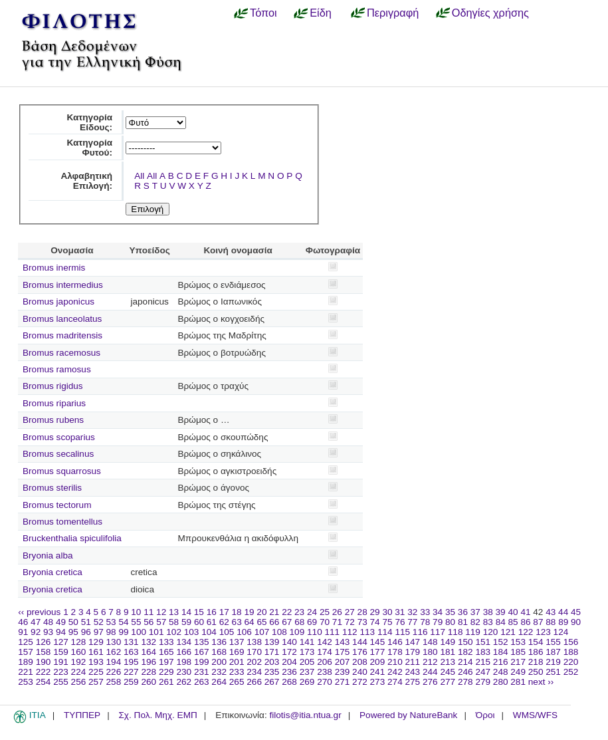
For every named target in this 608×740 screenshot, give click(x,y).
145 (377, 642)
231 (201, 672)
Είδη (321, 13)
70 (325, 622)
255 (60, 682)
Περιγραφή (393, 13)
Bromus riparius (54, 403)
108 (279, 632)
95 (73, 632)
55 (136, 622)
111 (332, 632)
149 (447, 642)
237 (307, 672)
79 (438, 622)
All (139, 176)
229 (166, 672)
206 (324, 662)
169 (237, 652)
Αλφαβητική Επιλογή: (86, 181)
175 (342, 652)
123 (543, 632)
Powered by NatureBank (408, 715)
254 (43, 682)
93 (48, 632)
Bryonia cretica (52, 572)
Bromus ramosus (57, 369)
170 (254, 652)
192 (78, 662)
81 (463, 622)
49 (61, 622)
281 (518, 682)
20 (261, 612)
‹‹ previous (39, 612)
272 (359, 682)
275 (413, 682)
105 (227, 632)
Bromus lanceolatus (62, 319)
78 (425, 622)
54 (123, 622)
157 (25, 652)
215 (482, 662)
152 (500, 642)
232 (219, 672)
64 (249, 622)
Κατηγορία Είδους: (89, 122)
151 (482, 642)
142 (324, 642)
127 (60, 642)
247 (482, 672)
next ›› (541, 682)
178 (395, 652)
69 (312, 622)
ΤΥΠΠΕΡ (82, 715)
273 (377, 682)
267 (272, 682)
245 (447, 672)
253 (25, 682)
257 (96, 682)
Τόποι (263, 13)
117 (437, 632)
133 (166, 642)
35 (450, 612)
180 (430, 652)
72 (350, 622)
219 (553, 662)
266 (254, 682)
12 (161, 612)
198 (183, 662)
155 (553, 642)
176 (359, 652)
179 (413, 652)
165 (166, 652)
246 (465, 672)
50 (73, 622)
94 (61, 632)
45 (576, 612)
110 (314, 632)
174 (324, 652)
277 (447, 682)
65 (261, 622)
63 (237, 622)
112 (349, 632)
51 (86, 622)
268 (289, 682)
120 (490, 632)
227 (131, 672)
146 (395, 642)
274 (395, 682)
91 (23, 632)
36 (463, 612)
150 (465, 642)
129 (96, 642)
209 (377, 662)
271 (342, 682)
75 (387, 622)
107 (262, 632)
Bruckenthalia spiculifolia (72, 538)
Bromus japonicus (58, 302)
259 (131, 682)
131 (131, 642)
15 (199, 612)
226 (114, 672)
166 (183, 652)
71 (337, 622)
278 (465, 682)
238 (324, 672)
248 (500, 672)
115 (402, 632)
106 (244, 632)
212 (430, 662)
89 (563, 622)
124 (561, 632)
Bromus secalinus (58, 454)
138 (254, 642)
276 (430, 682)
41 (525, 612)
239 (342, 672)
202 (254, 662)
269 (307, 682)
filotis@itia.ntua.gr (305, 715)
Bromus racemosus (61, 353)
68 (299, 622)
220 (571, 662)
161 (96, 652)
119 (472, 632)
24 (312, 612)
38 (488, 612)
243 (413, 672)
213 (447, 662)
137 (237, 642)
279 (482, 682)
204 (289, 662)
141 (307, 642)
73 (362, 622)
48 (48, 622)
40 (513, 612)
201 (237, 662)
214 (465, 662)
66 (274, 622)
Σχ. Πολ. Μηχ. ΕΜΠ (157, 715)
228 (148, 672)
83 (488, 622)
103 (191, 632)
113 (367, 632)
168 (219, 652)
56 (148, 622)
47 (36, 622)
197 (166, 662)
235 (272, 672)
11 (148, 612)
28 (362, 612)
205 (307, 662)
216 (500, 662)
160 (78, 652)
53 (111, 622)
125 (25, 642)
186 (536, 652)
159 (60, 652)
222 (43, 672)
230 (183, 672)
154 (536, 642)
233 (237, 672)
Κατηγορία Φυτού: (89, 148)
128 (78, 642)
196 (148, 662)
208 (359, 662)
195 (131, 662)
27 (350, 612)
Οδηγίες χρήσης (490, 13)
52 (99, 622)
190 (43, 662)
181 (447, 652)
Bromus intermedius (63, 285)
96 (86, 632)
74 (375, 622)
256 (78, 682)
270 (324, 682)
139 (272, 642)
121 (508, 632)
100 (138, 632)
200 (219, 662)
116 (420, 632)
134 (183, 642)
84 (501, 622)
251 (553, 672)
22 (287, 612)
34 (438, 612)
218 (536, 662)
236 (289, 672)
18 (237, 612)
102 (173, 632)
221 (25, 672)
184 (500, 652)
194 (114, 662)
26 (337, 612)
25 (325, 612)
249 (518, 672)
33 (425, 612)
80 (450, 622)
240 (359, 672)
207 (342, 662)
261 (166, 682)
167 (201, 652)
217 (518, 662)
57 (161, 622)
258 (114, 682)
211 (413, 662)
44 (563, 612)
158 (43, 652)
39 (501, 612)
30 (387, 612)
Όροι (485, 715)
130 (114, 642)
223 (60, 672)
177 (377, 652)
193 (96, 662)
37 (475, 612)
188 (571, 652)
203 (272, 662)
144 (359, 642)
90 (576, 622)
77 (412, 622)
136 (219, 642)
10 (136, 612)
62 (224, 622)
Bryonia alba (48, 555)
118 (455, 632)
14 (186, 612)
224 (78, 672)
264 (219, 682)
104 (209, 632)
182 (465, 652)
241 (377, 672)
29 (375, 612)
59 (186, 622)
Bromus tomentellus (62, 522)
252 (571, 672)
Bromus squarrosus (62, 471)
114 (385, 632)
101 (156, 632)
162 (114, 652)
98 (111, 632)
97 (99, 632)
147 (413, 642)
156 (571, 642)
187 (553, 652)
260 (148, 682)
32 (412, 612)
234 (254, 672)
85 (513, 622)
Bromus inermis (54, 268)
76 (400, 622)
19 (249, 612)
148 (430, 642)
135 (201, 642)
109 (297, 632)
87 (538, 622)
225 (96, 672)
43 (551, 612)
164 (148, 652)
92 (36, 632)
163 (131, 652)
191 (60, 662)
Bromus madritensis (62, 335)
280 (500, 682)
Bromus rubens (53, 420)
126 (43, 642)
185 (518, 652)
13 (174, 612)
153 (518, 642)
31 (400, 612)
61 (212, 622)
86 (525, 622)
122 (526, 632)
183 (482, 652)
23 (299, 612)
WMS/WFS (535, 715)
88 (551, 622)
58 (174, 622)
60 (199, 622)
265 (237, 682)
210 (395, 662)
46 (23, 622)
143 (342, 642)
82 (475, 622)
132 (148, 642)
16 (212, 612)
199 (201, 662)
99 (123, 632)
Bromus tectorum (57, 505)
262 (183, 682)
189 (25, 662)
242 (395, 672)
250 (536, 672)
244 (430, 672)
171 (272, 652)
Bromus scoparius (59, 437)
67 (287, 622)
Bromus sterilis (52, 488)
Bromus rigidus (53, 386)
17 (224, 612)
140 (289, 642)
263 (201, 682)
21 (274, 612)
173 (307, 652)
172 (289, 652)
